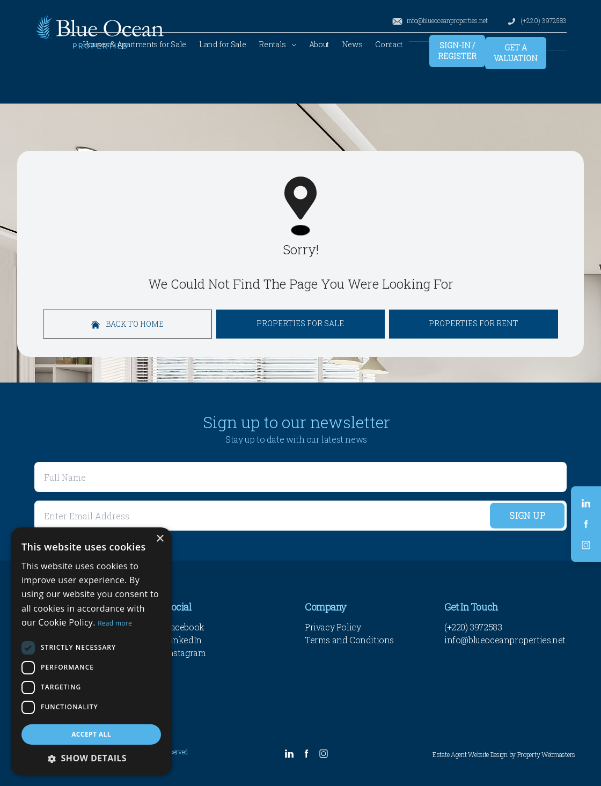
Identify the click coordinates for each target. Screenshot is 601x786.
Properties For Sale (300, 323)
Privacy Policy (333, 627)
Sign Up (527, 515)
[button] (91, 758)
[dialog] (91, 651)
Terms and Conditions (349, 639)
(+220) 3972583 (537, 20)
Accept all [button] (91, 734)
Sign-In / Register (457, 50)
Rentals (277, 44)
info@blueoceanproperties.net (440, 20)
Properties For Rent (473, 323)
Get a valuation (516, 52)
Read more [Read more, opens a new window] (115, 623)
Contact (388, 44)
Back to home (127, 324)
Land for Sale (222, 44)
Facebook (184, 627)
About (319, 44)
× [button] (160, 539)
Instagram (185, 652)
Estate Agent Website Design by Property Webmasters (504, 754)
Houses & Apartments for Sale (134, 44)
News (352, 44)
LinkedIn (183, 639)
